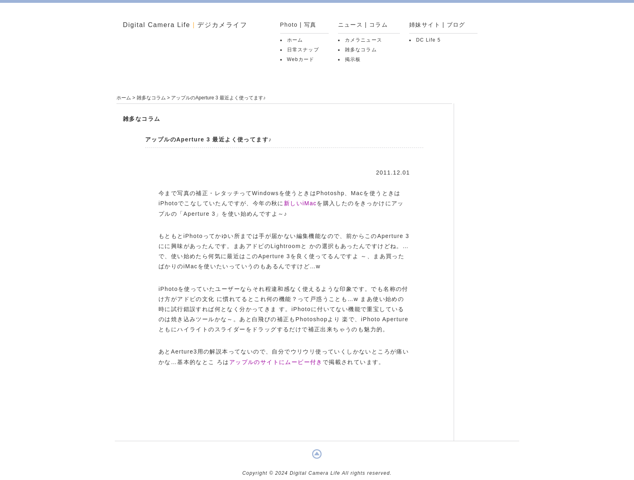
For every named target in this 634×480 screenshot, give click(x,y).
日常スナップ (303, 50)
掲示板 (353, 59)
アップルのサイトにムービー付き (276, 362)
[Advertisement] (284, 414)
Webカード (301, 59)
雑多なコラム (361, 50)
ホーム (295, 40)
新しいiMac (300, 203)
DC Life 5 (428, 40)
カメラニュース (363, 40)
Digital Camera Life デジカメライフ (185, 24)
